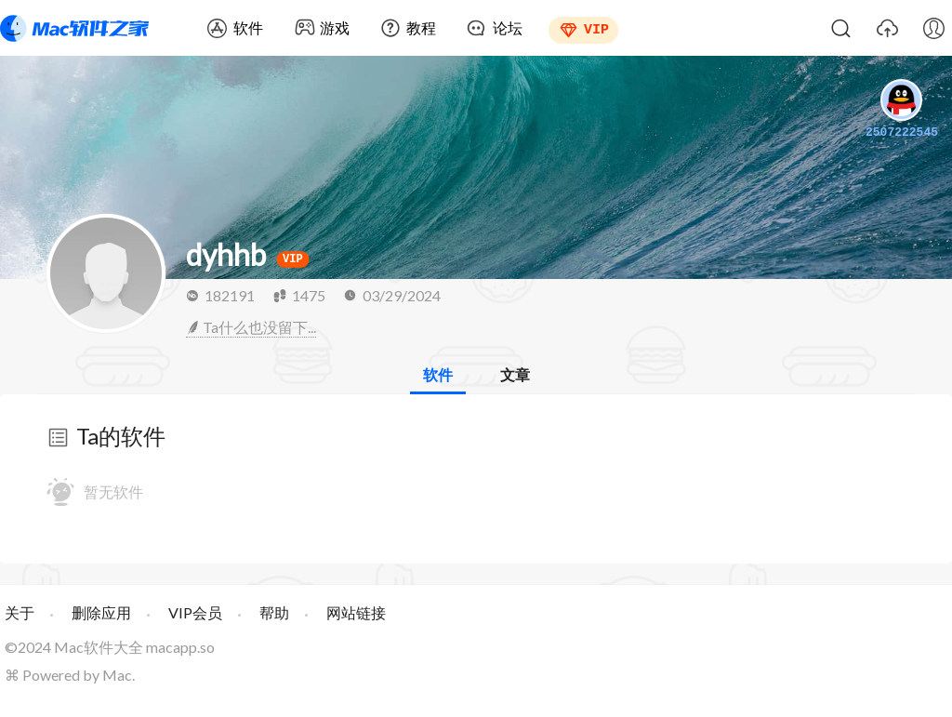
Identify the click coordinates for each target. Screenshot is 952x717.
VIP (596, 28)
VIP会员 (195, 612)
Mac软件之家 (74, 27)
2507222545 (902, 110)
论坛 (507, 27)
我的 (933, 27)
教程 (421, 27)
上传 (887, 27)
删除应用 (101, 612)
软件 (248, 27)
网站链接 (356, 612)
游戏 (335, 27)
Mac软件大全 (98, 647)
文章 (515, 374)
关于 (19, 612)
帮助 (274, 612)
